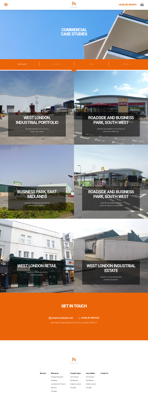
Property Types (75, 373)
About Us (43, 373)
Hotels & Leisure (75, 384)
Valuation (54, 380)
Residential (57, 64)
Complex (126, 64)
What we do (55, 373)
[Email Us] (140, 4)
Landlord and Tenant (58, 384)
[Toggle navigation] (6, 4)
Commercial (74, 377)
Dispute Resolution (57, 377)
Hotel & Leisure (91, 384)
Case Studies (90, 373)
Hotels (91, 64)
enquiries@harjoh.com (61, 318)
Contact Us (104, 373)
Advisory (54, 388)
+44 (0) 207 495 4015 (127, 4)
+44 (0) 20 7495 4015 (88, 318)
